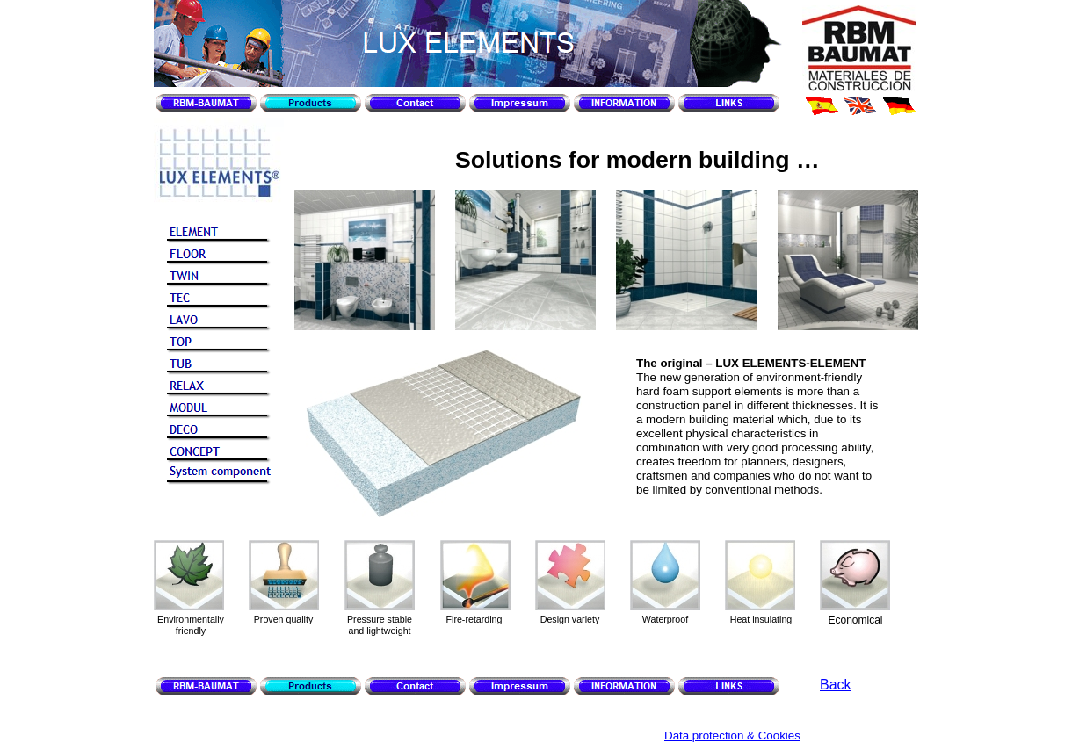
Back (835, 684)
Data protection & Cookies (732, 735)
